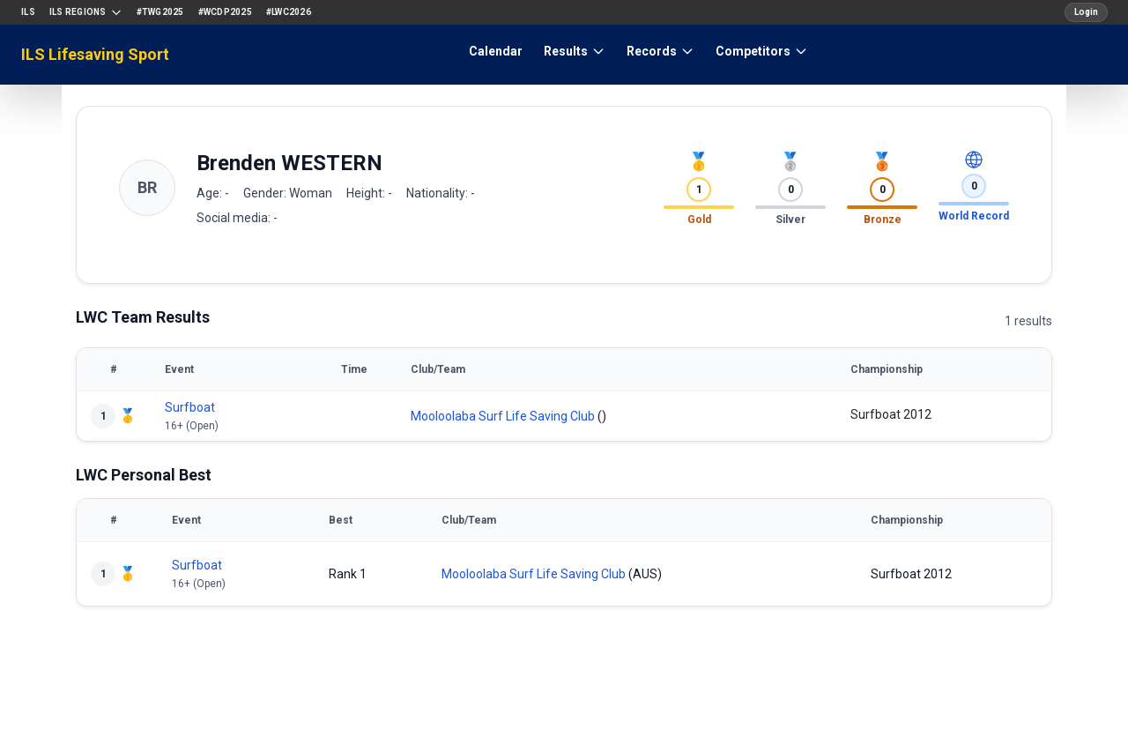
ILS (28, 12)
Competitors (762, 51)
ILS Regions (85, 12)
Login (1086, 12)
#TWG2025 (160, 12)
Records (660, 51)
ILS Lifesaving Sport (95, 54)
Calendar (496, 51)
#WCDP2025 (225, 12)
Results (574, 51)
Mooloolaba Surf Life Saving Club (503, 416)
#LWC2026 (288, 12)
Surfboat (190, 407)
